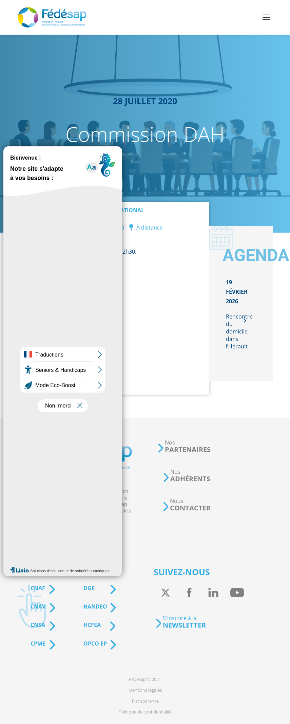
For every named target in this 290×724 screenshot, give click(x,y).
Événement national (113, 210)
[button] (184, 446)
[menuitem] (145, 679)
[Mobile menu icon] (266, 17)
